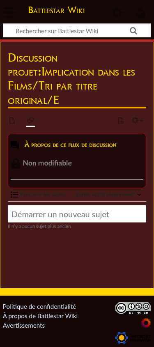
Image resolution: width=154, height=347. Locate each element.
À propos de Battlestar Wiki (40, 315)
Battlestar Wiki (56, 11)
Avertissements (24, 325)
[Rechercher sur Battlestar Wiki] (77, 30)
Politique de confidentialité (39, 306)
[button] (38, 194)
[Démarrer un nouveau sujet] (77, 214)
